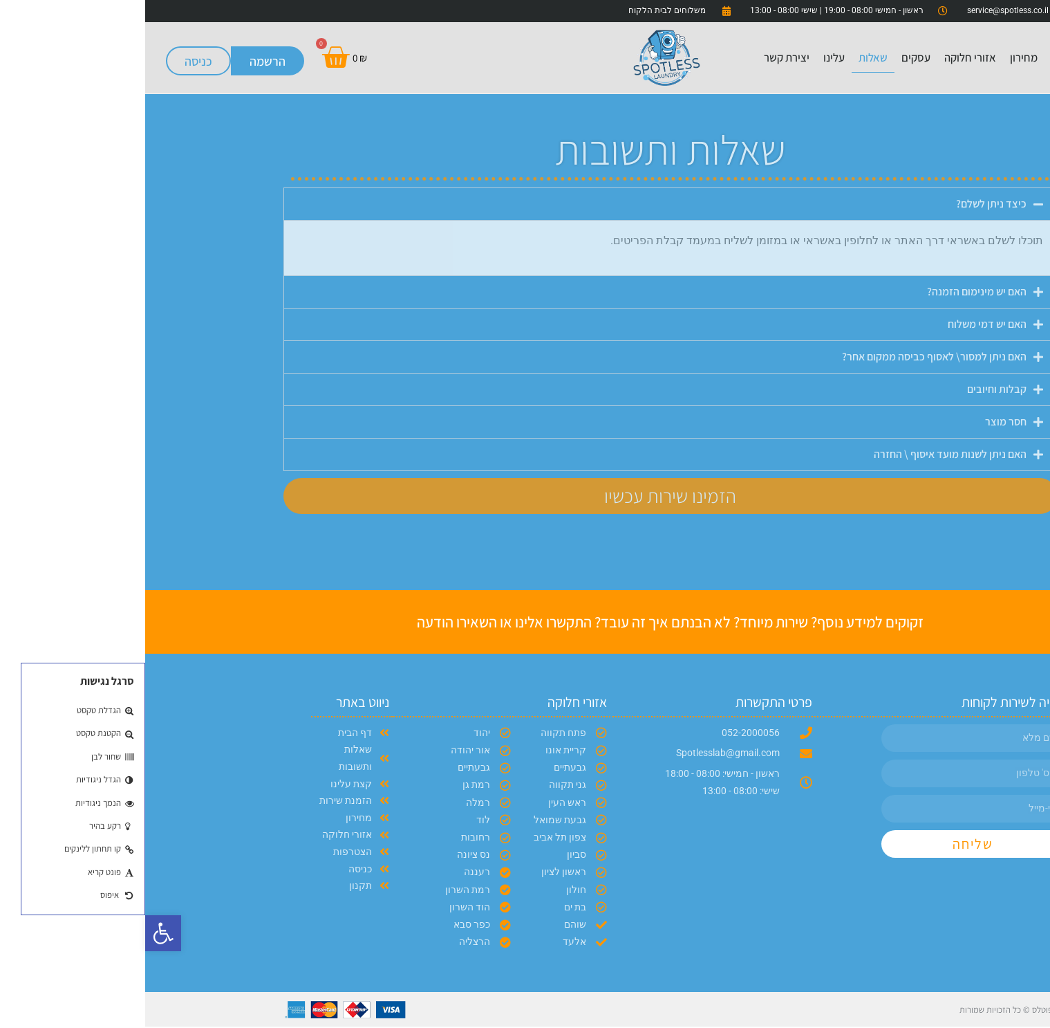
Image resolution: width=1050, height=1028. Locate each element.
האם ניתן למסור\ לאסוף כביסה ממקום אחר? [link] (789, 356)
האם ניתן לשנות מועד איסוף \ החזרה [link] (805, 454)
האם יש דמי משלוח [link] (842, 324)
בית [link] (914, 57)
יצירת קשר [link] (641, 57)
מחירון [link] (878, 57)
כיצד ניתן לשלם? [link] (846, 203)
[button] (525, 204)
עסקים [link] (770, 57)
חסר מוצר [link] (860, 421)
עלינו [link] (689, 57)
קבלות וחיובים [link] (851, 389)
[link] (18, 933)
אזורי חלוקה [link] (825, 57)
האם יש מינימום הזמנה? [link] (831, 291)
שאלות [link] (727, 57)
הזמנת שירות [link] (976, 57)
